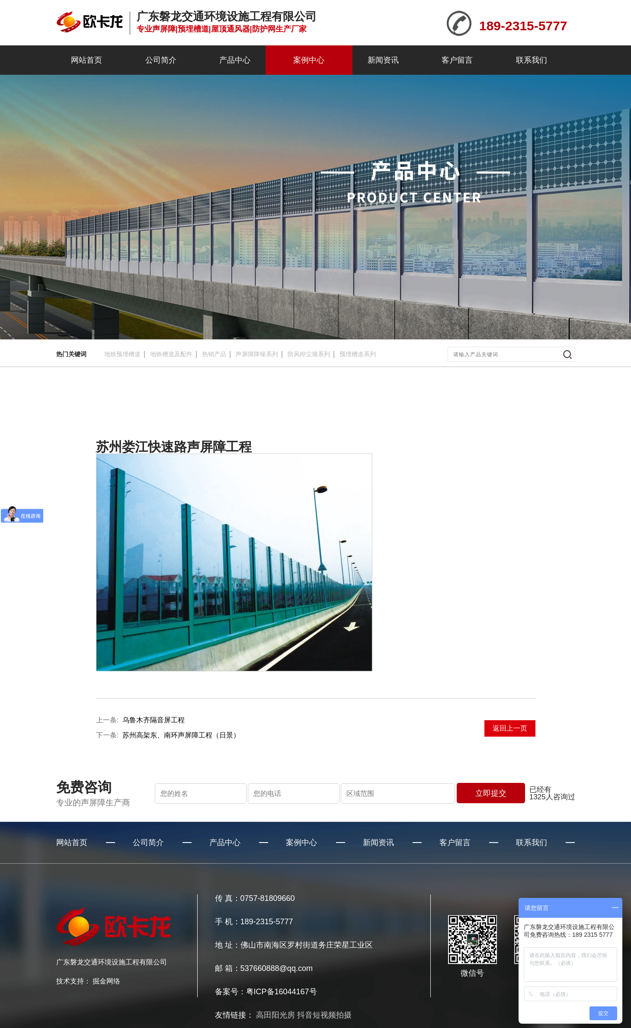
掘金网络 (106, 981)
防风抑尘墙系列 (309, 354)
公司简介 (160, 60)
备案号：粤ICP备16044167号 (266, 991)
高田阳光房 (275, 1015)
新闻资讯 (383, 60)
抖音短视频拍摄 (324, 1015)
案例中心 (308, 60)
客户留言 (457, 60)
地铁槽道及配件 (171, 354)
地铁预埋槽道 (122, 354)
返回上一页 (510, 728)
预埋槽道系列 (358, 354)
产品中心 (234, 60)
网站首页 (86, 60)
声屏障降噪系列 (257, 354)
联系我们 (531, 60)
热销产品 (214, 354)
